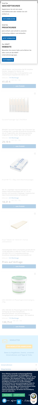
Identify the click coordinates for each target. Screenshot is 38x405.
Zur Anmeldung (9, 19)
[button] (19, 401)
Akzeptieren (19, 395)
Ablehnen (7, 395)
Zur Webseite (8, 60)
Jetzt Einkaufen (9, 38)
